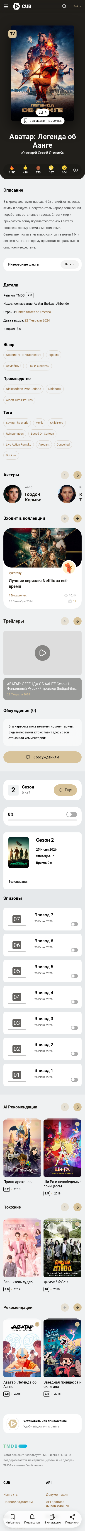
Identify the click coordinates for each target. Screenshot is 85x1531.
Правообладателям (18, 1502)
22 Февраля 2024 (37, 320)
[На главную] (22, 6)
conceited (63, 444)
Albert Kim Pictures (19, 400)
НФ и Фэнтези (39, 366)
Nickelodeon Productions (23, 389)
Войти (77, 6)
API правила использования (57, 1504)
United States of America (33, 312)
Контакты (10, 1494)
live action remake (18, 444)
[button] (77, 475)
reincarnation (15, 433)
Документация (57, 1494)
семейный (13, 366)
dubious (11, 455)
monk (39, 422)
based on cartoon (42, 433)
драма (54, 355)
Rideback (54, 389)
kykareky (15, 573)
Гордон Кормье (33, 497)
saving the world (17, 422)
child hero (56, 422)
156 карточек (18, 595)
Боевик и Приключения (23, 355)
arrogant (44, 444)
